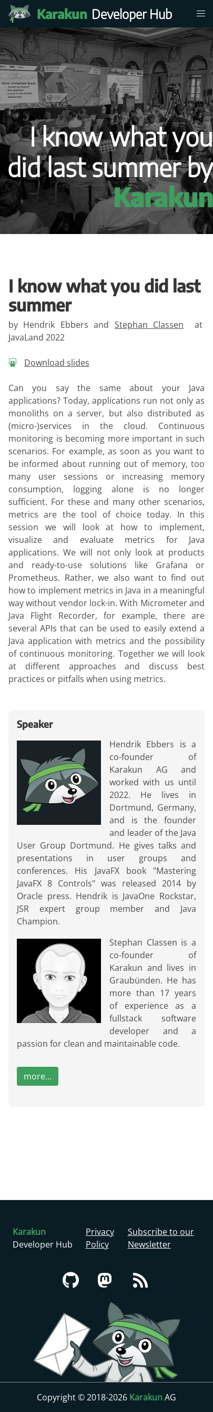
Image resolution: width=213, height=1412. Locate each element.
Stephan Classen (149, 324)
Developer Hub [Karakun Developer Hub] (109, 13)
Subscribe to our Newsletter (161, 1238)
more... (38, 1076)
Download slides (56, 362)
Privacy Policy (100, 1238)
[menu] (201, 13)
